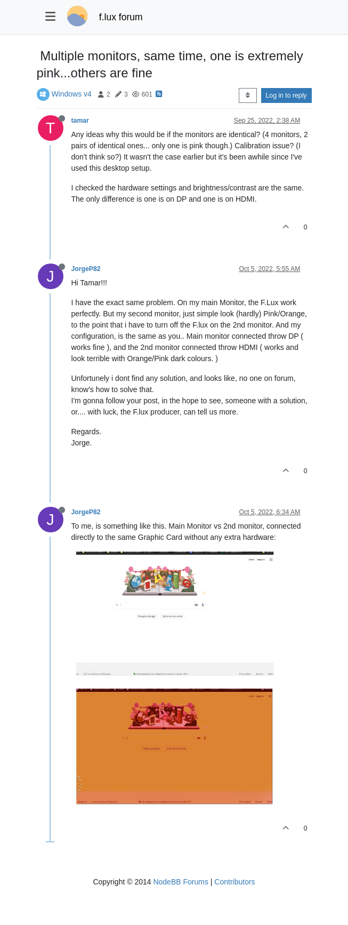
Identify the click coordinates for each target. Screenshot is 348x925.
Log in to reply (286, 95)
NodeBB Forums (180, 882)
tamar (80, 120)
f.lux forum (121, 17)
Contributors (234, 882)
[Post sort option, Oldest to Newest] (247, 95)
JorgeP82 (86, 269)
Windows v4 (71, 94)
